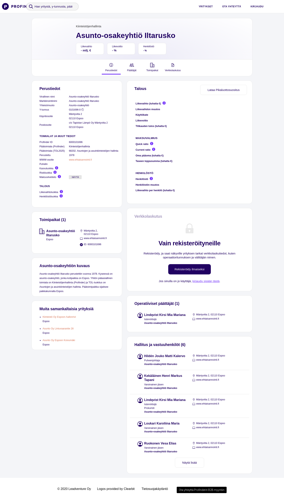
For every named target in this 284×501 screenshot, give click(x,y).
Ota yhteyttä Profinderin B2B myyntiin (201, 490)
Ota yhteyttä (231, 6)
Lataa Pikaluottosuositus (223, 90)
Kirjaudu (256, 6)
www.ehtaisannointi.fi (80, 159)
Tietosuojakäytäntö (155, 489)
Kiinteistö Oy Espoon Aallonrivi (59, 317)
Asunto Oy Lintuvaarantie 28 (58, 328)
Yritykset (206, 6)
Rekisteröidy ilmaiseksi (190, 269)
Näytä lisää (189, 462)
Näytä (75, 177)
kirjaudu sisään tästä (206, 281)
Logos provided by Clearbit (116, 489)
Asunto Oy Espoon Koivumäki (59, 340)
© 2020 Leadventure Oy (74, 489)
